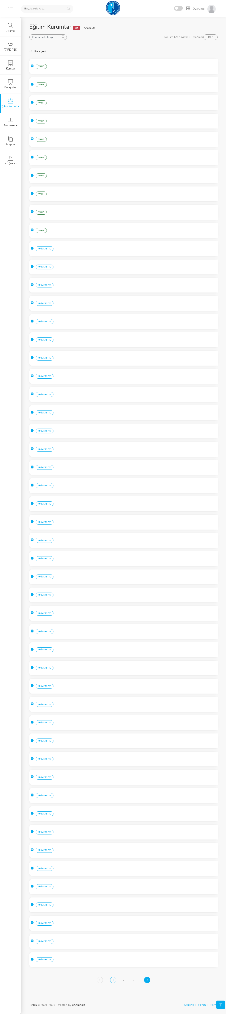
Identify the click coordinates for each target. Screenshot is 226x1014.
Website (188, 1005)
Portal (202, 1005)
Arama (10, 27)
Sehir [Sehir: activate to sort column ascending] (65, 51)
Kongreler (10, 84)
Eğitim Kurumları (10, 103)
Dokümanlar (10, 122)
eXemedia (78, 1005)
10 (209, 37)
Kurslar (10, 65)
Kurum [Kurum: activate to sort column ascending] (103, 51)
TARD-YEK (10, 46)
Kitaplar (10, 141)
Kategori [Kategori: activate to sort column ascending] (39, 51)
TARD (33, 1005)
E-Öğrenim (10, 160)
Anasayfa (89, 28)
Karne (214, 1005)
